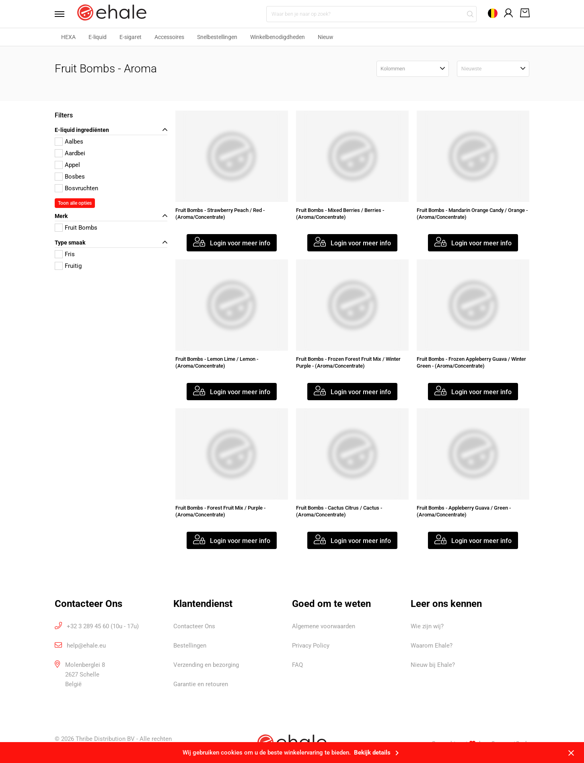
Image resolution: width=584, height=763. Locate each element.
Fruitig (73, 265)
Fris (70, 254)
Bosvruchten (81, 188)
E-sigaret (130, 37)
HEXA (68, 37)
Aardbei (75, 153)
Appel (72, 165)
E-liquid (97, 37)
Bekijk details (378, 752)
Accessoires (169, 37)
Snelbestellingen (217, 37)
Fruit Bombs (81, 227)
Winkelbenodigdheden (277, 37)
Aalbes (74, 141)
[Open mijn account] (509, 13)
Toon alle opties (75, 203)
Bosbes (75, 176)
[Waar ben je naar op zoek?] (371, 14)
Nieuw (325, 37)
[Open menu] (62, 14)
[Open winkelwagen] (523, 14)
